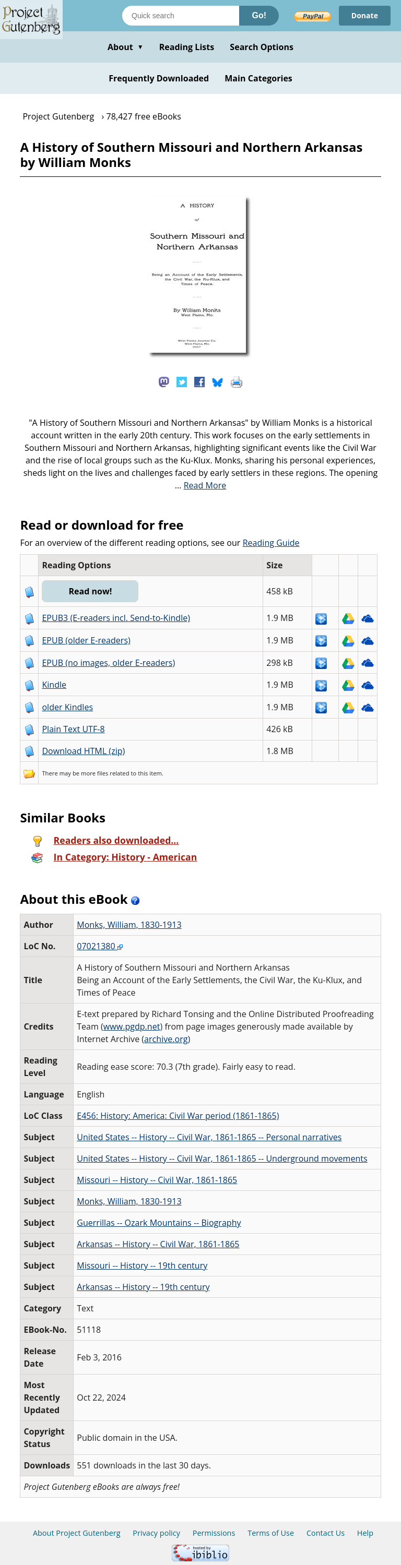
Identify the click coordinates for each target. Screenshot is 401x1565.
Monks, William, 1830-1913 (129, 924)
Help (365, 1533)
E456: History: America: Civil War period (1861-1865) (178, 1115)
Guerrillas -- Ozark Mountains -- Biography (159, 1222)
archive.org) (167, 1039)
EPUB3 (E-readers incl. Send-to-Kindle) (116, 618)
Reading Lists (187, 47)
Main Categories (258, 78)
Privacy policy (156, 1533)
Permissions (214, 1533)
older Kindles (67, 707)
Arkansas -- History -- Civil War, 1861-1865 (158, 1244)
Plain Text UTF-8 (73, 729)
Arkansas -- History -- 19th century (143, 1287)
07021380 (100, 946)
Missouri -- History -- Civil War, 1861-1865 (157, 1180)
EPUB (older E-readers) (86, 640)
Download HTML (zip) (83, 751)
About (126, 47)
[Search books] (180, 16)
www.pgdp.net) (132, 1026)
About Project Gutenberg (77, 1533)
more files (94, 773)
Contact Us (325, 1533)
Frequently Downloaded (159, 78)
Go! (259, 15)
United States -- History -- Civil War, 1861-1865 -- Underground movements (222, 1158)
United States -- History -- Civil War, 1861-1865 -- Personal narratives (209, 1137)
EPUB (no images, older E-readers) (108, 662)
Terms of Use (270, 1533)
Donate (364, 15)
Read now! (90, 591)
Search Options (261, 47)
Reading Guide (271, 542)
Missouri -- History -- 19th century (142, 1265)
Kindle (54, 684)
